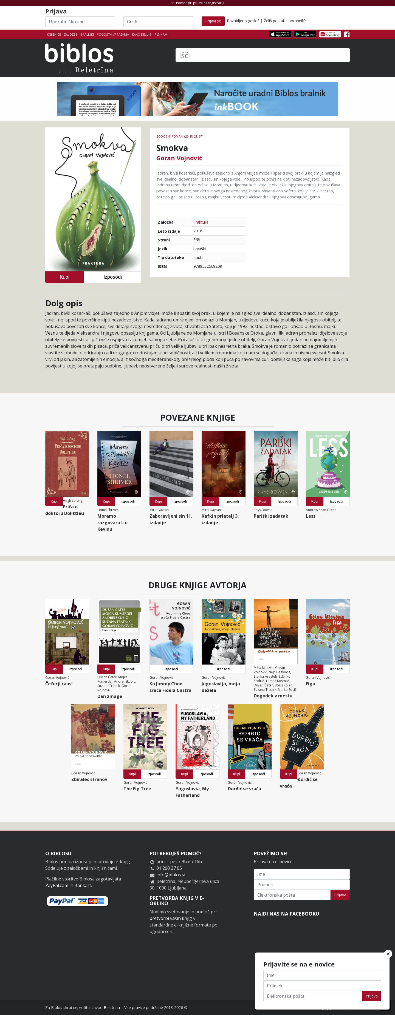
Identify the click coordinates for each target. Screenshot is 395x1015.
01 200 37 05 (169, 868)
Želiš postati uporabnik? (285, 20)
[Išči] (263, 55)
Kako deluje (141, 34)
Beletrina (112, 1007)
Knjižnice (54, 34)
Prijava (340, 894)
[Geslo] (158, 21)
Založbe (70, 34)
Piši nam (160, 34)
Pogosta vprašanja (113, 34)
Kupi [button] (64, 276)
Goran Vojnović (179, 158)
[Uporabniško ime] (80, 21)
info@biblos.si (170, 875)
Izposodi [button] (112, 276)
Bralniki (87, 34)
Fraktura (200, 222)
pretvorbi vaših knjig (170, 918)
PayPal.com (56, 885)
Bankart (82, 885)
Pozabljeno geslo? (243, 20)
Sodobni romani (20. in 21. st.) (180, 136)
